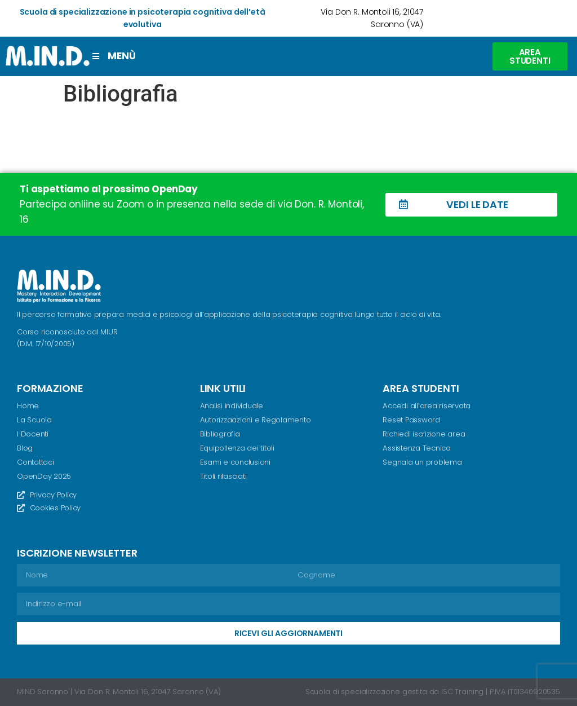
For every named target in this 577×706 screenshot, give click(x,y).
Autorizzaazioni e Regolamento (255, 419)
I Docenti (32, 434)
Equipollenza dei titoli (237, 448)
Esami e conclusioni (235, 461)
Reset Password (411, 419)
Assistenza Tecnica (416, 448)
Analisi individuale (231, 405)
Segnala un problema (422, 461)
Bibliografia (220, 434)
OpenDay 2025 (44, 475)
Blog (25, 448)
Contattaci (35, 461)
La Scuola (34, 419)
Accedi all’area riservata (426, 405)
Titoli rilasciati (223, 475)
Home (28, 405)
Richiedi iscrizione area (424, 434)
